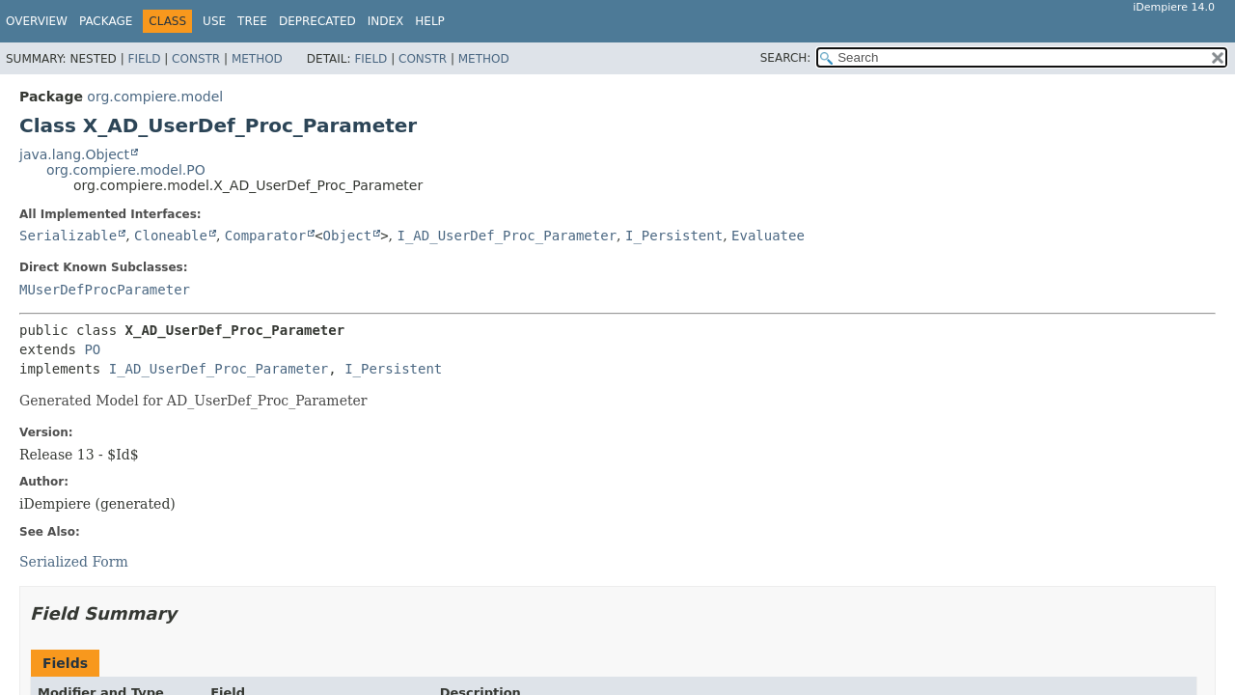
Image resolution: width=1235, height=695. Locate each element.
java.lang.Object (74, 154)
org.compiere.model (155, 96)
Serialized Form (73, 562)
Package (105, 21)
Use (214, 21)
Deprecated (317, 21)
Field (143, 59)
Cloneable (170, 235)
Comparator (265, 235)
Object (347, 235)
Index (386, 21)
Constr (196, 59)
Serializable (68, 235)
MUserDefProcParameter (104, 289)
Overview (37, 21)
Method (257, 59)
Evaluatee (768, 235)
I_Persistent (674, 235)
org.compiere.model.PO (126, 170)
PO (92, 349)
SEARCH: (785, 58)
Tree (252, 21)
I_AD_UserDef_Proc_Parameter (507, 235)
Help (430, 21)
